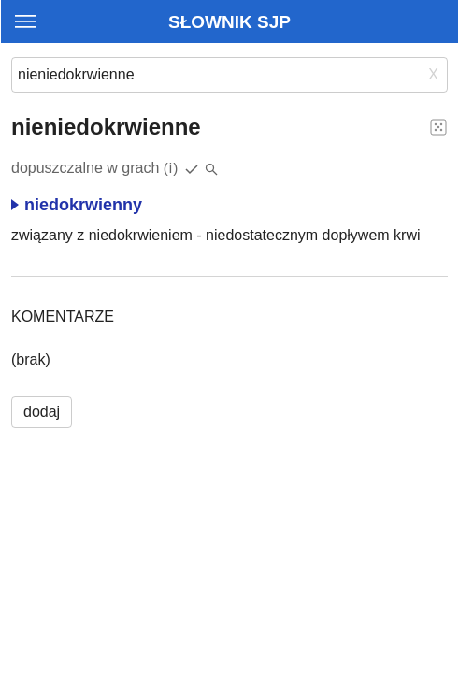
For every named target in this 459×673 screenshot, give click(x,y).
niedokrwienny (76, 204)
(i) (171, 168)
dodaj (41, 412)
